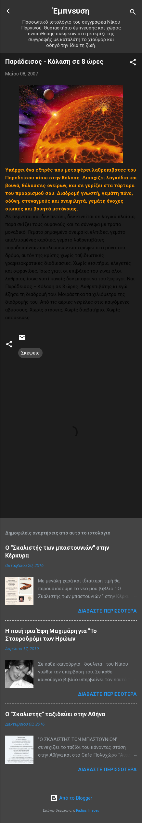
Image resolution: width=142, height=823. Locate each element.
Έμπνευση (71, 11)
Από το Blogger (71, 798)
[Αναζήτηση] (133, 13)
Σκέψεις (30, 353)
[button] (133, 63)
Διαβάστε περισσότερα (107, 611)
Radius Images (87, 810)
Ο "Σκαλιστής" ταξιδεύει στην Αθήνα (55, 714)
